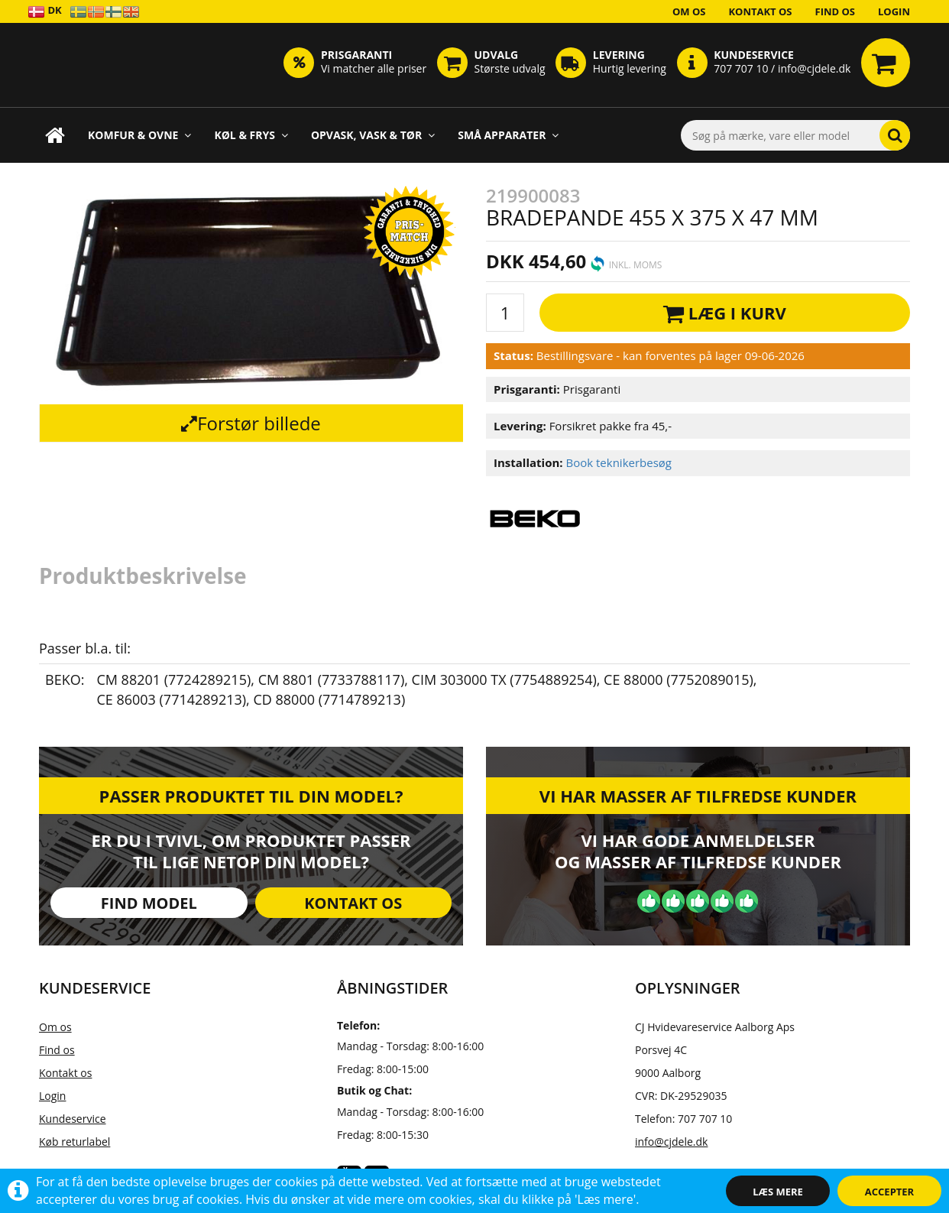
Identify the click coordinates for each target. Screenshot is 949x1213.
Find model (149, 903)
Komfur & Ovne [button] (139, 135)
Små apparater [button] (508, 135)
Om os (689, 11)
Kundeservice (72, 1118)
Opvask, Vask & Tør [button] (373, 135)
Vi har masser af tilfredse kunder (698, 795)
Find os (835, 11)
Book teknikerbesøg (618, 462)
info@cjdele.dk (671, 1141)
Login (894, 11)
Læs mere (778, 1191)
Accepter (889, 1191)
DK (45, 11)
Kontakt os (760, 11)
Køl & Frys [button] (251, 135)
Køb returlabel (74, 1141)
